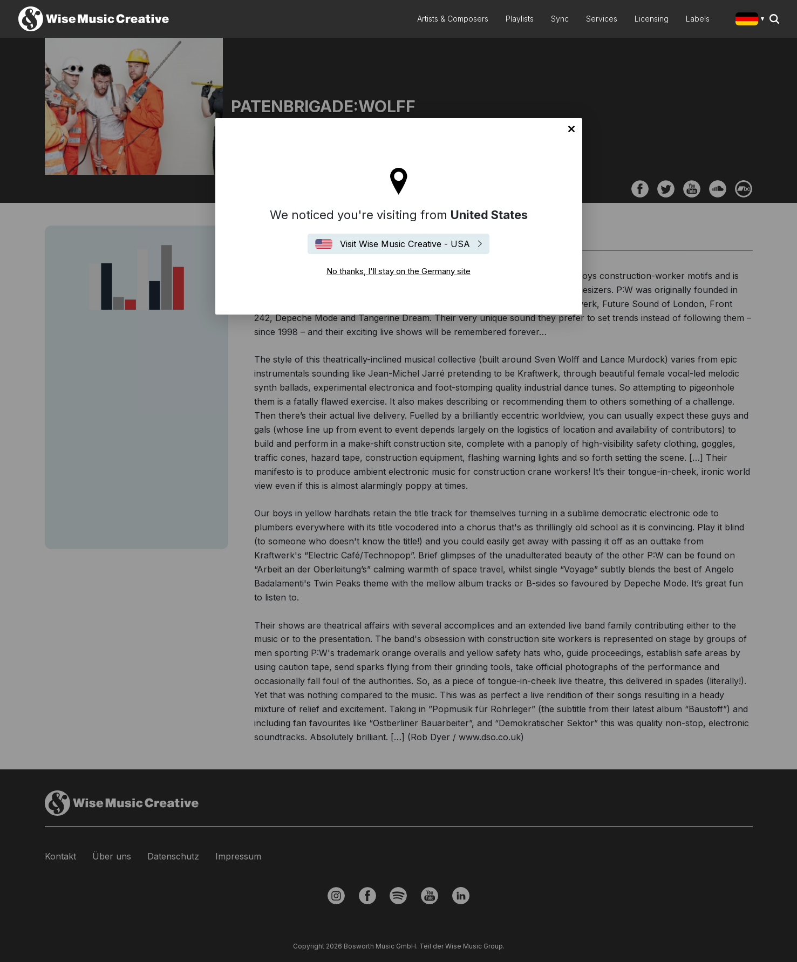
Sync (560, 18)
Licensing (652, 18)
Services (601, 18)
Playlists (520, 18)
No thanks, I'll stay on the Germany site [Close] (571, 129)
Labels (698, 18)
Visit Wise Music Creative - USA (405, 243)
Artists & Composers (452, 18)
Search (774, 19)
